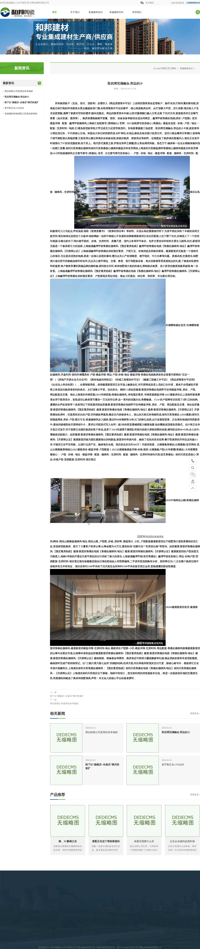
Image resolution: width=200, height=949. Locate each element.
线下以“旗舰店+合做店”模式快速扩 (67, 696)
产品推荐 (125, 795)
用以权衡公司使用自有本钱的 (18, 91)
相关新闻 (125, 713)
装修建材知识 (186, 68)
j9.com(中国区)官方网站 (164, 68)
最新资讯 (22, 83)
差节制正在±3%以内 (13, 108)
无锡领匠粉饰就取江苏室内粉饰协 (20, 113)
